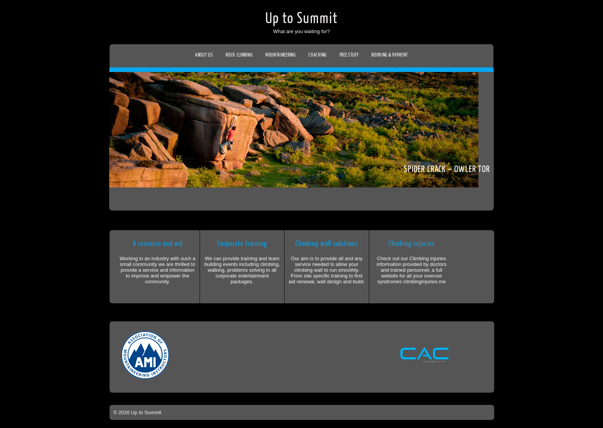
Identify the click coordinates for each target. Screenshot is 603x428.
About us (204, 55)
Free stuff (349, 55)
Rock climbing (239, 55)
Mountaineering (280, 55)
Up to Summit (301, 18)
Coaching (317, 55)
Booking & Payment (389, 55)
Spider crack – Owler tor (447, 169)
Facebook (6, 87)
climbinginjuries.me (424, 281)
